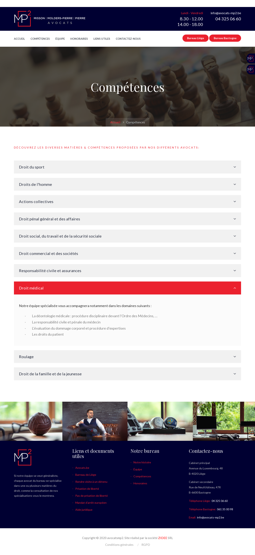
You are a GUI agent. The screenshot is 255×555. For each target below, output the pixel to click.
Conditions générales (119, 544)
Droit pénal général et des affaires (49, 218)
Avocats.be (82, 467)
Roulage (26, 356)
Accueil (19, 38)
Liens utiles (101, 38)
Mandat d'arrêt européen (91, 502)
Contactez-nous (128, 38)
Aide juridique (83, 509)
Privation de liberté (87, 488)
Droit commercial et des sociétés (48, 253)
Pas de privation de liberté (91, 495)
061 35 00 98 (225, 509)
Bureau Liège (195, 38)
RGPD (145, 544)
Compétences (40, 38)
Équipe (60, 38)
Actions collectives (36, 201)
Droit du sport (31, 167)
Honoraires (79, 38)
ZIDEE (162, 538)
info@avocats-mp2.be (226, 13)
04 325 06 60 (228, 18)
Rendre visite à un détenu (91, 481)
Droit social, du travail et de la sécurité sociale (60, 236)
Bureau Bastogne (225, 38)
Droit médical (31, 287)
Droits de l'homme (35, 184)
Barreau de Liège (85, 474)
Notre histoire (142, 462)
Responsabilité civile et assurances (50, 270)
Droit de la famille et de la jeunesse (50, 373)
